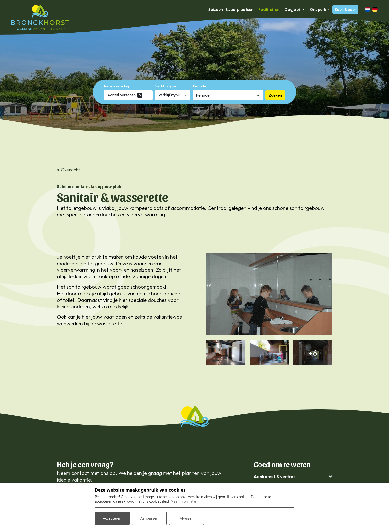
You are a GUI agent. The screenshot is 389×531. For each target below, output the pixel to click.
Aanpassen (149, 518)
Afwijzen (186, 518)
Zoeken (275, 95)
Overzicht (70, 170)
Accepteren (112, 518)
